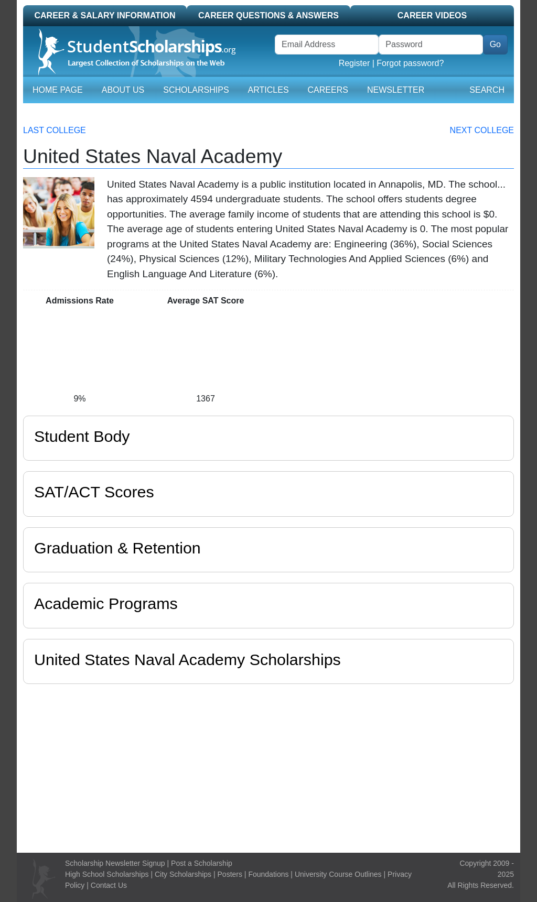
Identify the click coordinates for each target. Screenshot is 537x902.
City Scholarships (183, 874)
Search (486, 89)
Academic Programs (106, 603)
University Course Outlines (338, 874)
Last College (54, 130)
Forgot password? (410, 63)
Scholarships (196, 89)
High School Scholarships (107, 874)
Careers (328, 89)
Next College (482, 130)
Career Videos (432, 15)
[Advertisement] (268, 765)
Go (495, 44)
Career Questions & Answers (268, 15)
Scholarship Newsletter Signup (115, 863)
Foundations (268, 874)
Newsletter (395, 89)
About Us (123, 89)
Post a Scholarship (201, 863)
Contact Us (109, 885)
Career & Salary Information (104, 15)
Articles (268, 89)
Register (354, 63)
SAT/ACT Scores (94, 492)
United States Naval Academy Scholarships (187, 659)
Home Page (58, 89)
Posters (230, 874)
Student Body (82, 436)
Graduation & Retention (117, 548)
